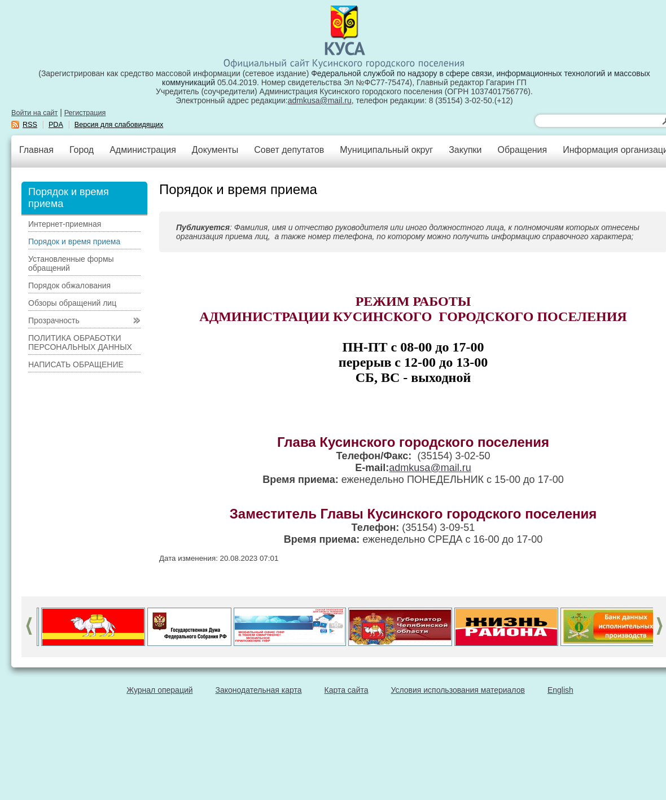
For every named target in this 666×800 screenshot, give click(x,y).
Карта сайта (347, 689)
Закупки (465, 150)
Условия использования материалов (458, 689)
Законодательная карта (259, 689)
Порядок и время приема (74, 241)
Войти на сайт (34, 113)
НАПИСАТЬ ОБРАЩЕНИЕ (76, 364)
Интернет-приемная (64, 223)
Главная (36, 150)
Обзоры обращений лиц (72, 302)
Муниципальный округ (386, 150)
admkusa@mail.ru (320, 100)
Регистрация (85, 113)
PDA (56, 125)
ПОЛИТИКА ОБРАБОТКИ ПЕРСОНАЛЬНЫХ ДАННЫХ (80, 342)
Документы (215, 150)
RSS (30, 125)
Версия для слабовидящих (119, 125)
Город (81, 150)
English (560, 689)
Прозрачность (54, 320)
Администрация (142, 150)
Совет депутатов (289, 150)
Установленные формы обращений (71, 263)
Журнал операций (159, 689)
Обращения (522, 150)
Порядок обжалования (69, 285)
